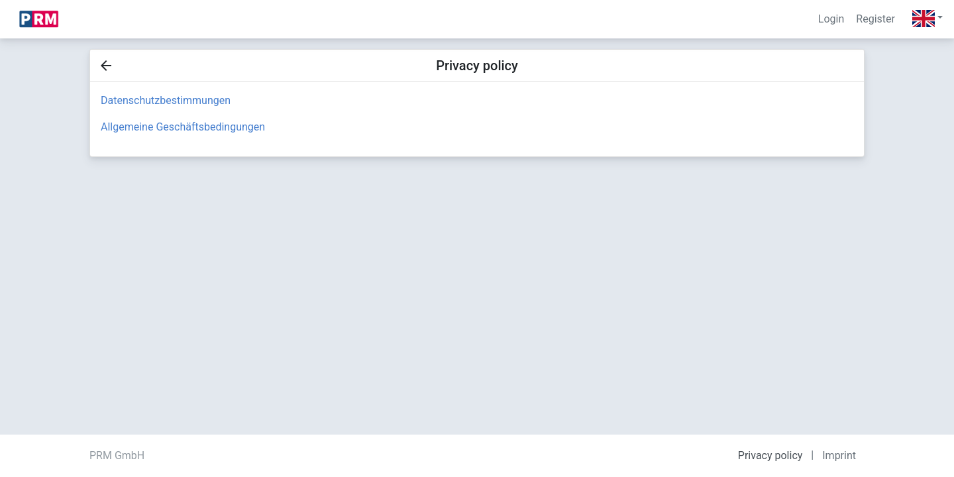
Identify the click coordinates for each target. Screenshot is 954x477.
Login (831, 19)
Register (875, 19)
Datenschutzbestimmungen (166, 100)
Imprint (839, 455)
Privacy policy (770, 455)
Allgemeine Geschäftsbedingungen (183, 127)
